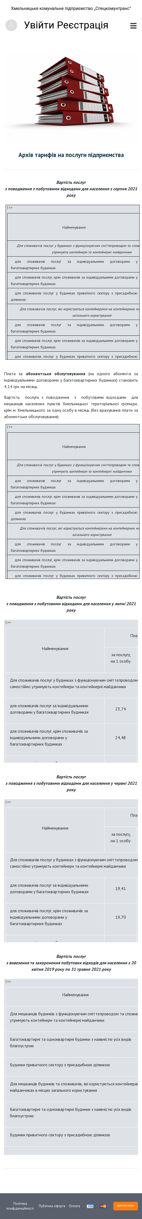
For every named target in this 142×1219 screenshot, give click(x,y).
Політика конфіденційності (20, 1206)
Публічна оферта (52, 1206)
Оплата (74, 1206)
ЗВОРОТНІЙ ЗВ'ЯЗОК (125, 1206)
